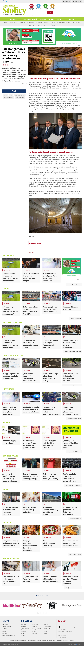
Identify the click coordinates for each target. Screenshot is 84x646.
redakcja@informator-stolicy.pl (68, 627)
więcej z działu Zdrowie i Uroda (73, 588)
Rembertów (55, 22)
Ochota (26, 22)
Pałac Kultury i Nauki (20, 95)
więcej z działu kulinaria (75, 554)
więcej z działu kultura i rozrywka (73, 351)
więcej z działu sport (76, 318)
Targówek (68, 22)
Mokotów (21, 22)
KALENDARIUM (38, 6)
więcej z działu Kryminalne (74, 418)
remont (5, 95)
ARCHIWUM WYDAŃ (31, 7)
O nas (51, 19)
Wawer (30, 25)
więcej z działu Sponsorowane (73, 485)
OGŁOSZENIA (45, 6)
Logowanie (66, 1)
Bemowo (6, 22)
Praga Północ (39, 22)
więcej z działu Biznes (75, 518)
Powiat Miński (32, 22)
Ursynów (78, 22)
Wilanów (40, 25)
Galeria (43, 19)
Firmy (35, 15)
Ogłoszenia (39, 15)
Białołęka (11, 22)
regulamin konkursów (8, 635)
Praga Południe (47, 22)
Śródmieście (62, 22)
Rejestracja (77, 1)
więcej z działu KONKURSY (74, 452)
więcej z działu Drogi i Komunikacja (72, 385)
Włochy (45, 25)
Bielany (16, 22)
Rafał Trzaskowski (8, 97)
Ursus (73, 22)
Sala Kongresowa (20, 97)
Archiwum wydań (30, 19)
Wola (49, 25)
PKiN (11, 95)
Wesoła (35, 25)
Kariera (60, 19)
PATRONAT (70, 19)
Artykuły (31, 15)
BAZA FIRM (52, 6)
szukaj (50, 12)
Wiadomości (15, 19)
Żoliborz (53, 25)
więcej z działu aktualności (74, 284)
